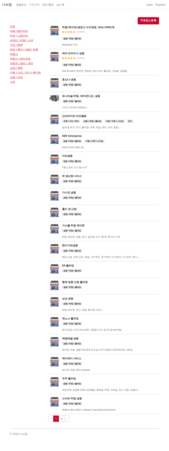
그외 (12, 82)
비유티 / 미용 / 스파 (21, 40)
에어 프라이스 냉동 (73, 53)
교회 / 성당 (16, 77)
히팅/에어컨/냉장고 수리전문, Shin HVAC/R (88, 27)
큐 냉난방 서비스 (72, 176)
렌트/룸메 (48, 4)
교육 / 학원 (16, 68)
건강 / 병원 (16, 45)
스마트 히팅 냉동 (72, 398)
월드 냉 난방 (69, 209)
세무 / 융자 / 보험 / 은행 (24, 49)
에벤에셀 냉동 (70, 338)
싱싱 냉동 (67, 298)
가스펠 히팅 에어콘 (73, 225)
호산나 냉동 (69, 79)
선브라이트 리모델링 (74, 116)
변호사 (14, 54)
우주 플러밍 (69, 378)
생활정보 (21, 4)
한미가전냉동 (70, 245)
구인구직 (34, 4)
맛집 (12, 26)
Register (160, 4)
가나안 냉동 (69, 192)
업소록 (60, 4)
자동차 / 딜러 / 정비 (21, 63)
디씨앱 (7, 4)
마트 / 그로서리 (19, 35)
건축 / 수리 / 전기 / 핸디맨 (25, 72)
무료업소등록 (148, 20)
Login (149, 4)
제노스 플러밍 (70, 318)
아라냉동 (67, 156)
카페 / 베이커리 (19, 31)
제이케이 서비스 (71, 358)
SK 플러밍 (68, 265)
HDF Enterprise (72, 136)
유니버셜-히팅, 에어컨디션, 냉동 (81, 96)
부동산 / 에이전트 (20, 59)
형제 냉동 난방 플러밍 (75, 282)
